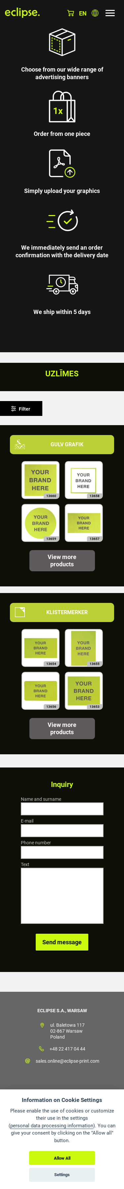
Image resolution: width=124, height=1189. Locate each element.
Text (25, 864)
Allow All (62, 1158)
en (83, 13)
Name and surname (41, 799)
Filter (24, 409)
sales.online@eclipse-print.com (67, 1061)
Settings (62, 1174)
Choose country (95, 13)
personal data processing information (51, 1126)
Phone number (36, 842)
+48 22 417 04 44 (67, 1048)
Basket (70, 13)
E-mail (27, 821)
